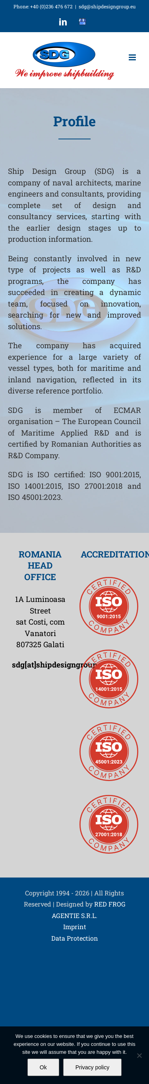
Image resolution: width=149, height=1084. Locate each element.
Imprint (74, 927)
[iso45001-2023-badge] (108, 726)
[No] (139, 1055)
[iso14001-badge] (108, 653)
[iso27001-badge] (108, 799)
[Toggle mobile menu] (133, 57)
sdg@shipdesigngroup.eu (107, 6)
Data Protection (74, 938)
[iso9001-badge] (108, 581)
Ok (43, 1067)
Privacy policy (92, 1067)
